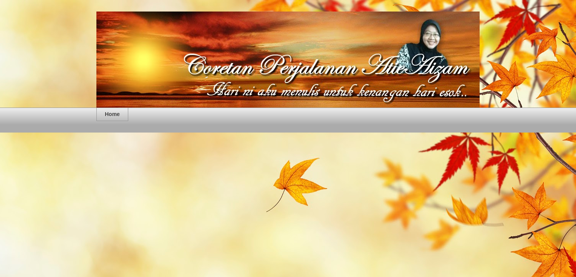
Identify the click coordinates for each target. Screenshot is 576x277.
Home (112, 114)
